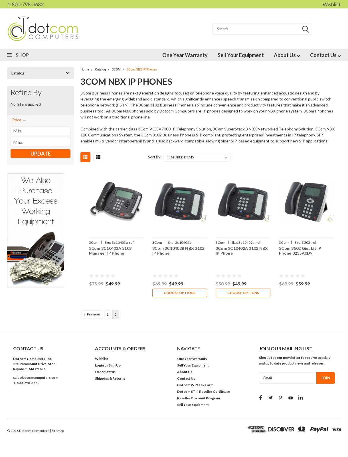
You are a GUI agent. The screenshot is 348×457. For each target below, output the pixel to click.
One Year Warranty (185, 55)
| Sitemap (57, 431)
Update (41, 153)
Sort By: (154, 157)
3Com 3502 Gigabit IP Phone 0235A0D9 (300, 251)
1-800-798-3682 (25, 4)
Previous (91, 315)
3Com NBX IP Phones (142, 69)
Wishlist (332, 4)
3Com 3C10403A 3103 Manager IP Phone (110, 251)
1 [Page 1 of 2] (107, 315)
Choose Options (179, 293)
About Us (287, 55)
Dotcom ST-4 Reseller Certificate (203, 392)
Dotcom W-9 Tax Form (195, 385)
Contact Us (325, 55)
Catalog (18, 73)
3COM (116, 69)
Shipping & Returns (110, 379)
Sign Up (115, 366)
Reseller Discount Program (198, 398)
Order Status (105, 372)
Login (99, 366)
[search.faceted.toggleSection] (20, 120)
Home (84, 69)
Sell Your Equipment (241, 55)
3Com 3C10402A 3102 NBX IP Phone (242, 251)
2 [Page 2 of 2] (116, 315)
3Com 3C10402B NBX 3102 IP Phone (178, 251)
